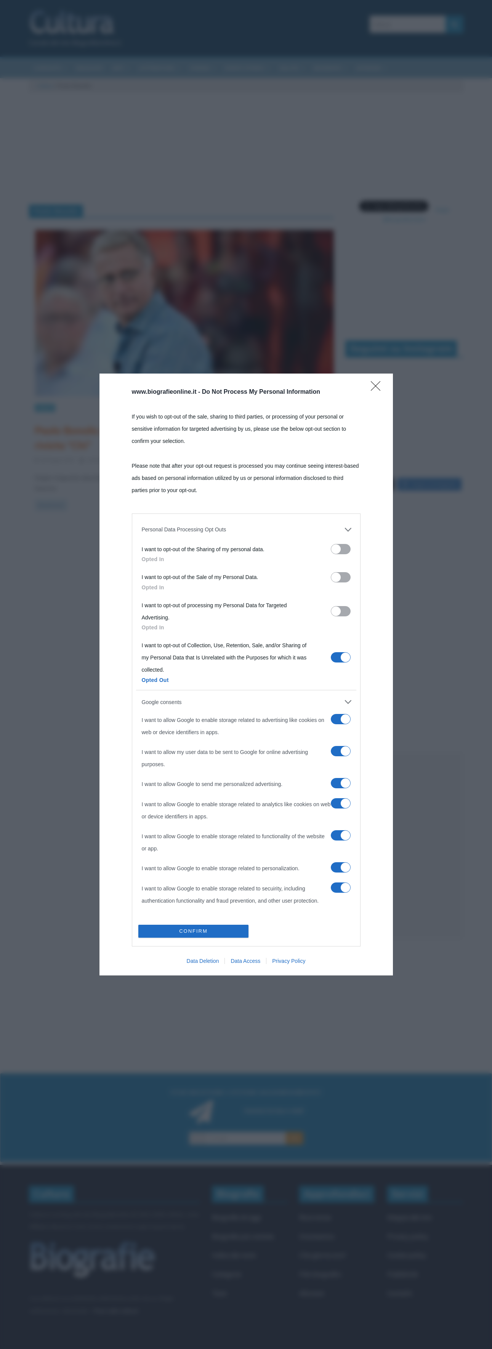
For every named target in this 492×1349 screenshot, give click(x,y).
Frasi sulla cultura (115, 1296)
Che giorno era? (322, 1241)
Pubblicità (402, 1260)
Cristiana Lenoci (105, 460)
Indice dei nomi (234, 1241)
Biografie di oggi (236, 1204)
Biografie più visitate (243, 1223)
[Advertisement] (404, 832)
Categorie (226, 1260)
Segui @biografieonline (404, 205)
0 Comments (145, 460)
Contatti (399, 1279)
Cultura (45, 86)
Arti (118, 68)
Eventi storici (244, 68)
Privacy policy (407, 1223)
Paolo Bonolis (194, 460)
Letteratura (157, 68)
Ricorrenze (315, 1204)
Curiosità (47, 68)
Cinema (199, 68)
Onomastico (317, 1223)
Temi (219, 1279)
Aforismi (368, 68)
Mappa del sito (409, 1204)
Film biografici (320, 1260)
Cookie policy (406, 1241)
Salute (289, 68)
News (44, 408)
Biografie (327, 68)
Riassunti (89, 68)
